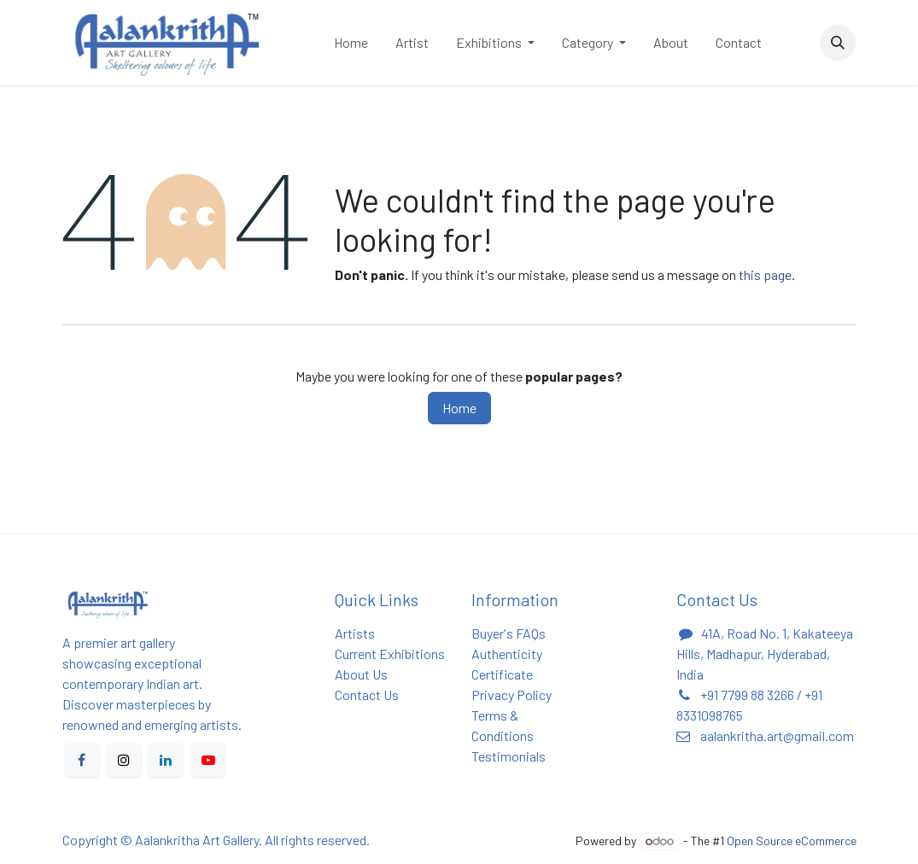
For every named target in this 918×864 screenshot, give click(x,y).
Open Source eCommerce (792, 840)
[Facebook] (82, 760)
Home (459, 408)
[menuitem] (351, 43)
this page (765, 274)
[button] (838, 43)
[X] (124, 760)
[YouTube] (208, 760)
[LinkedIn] (166, 760)
